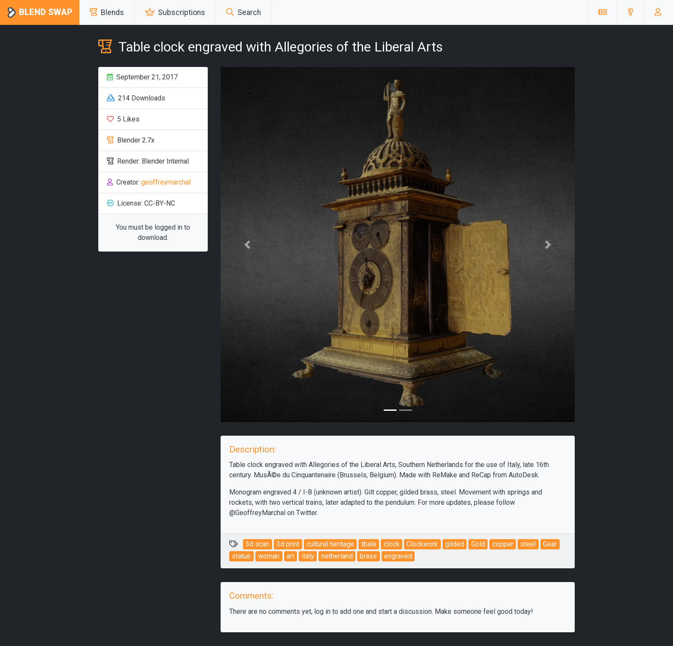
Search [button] (243, 12)
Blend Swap (40, 12)
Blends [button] (107, 12)
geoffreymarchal (166, 182)
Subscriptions (175, 12)
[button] (630, 12)
